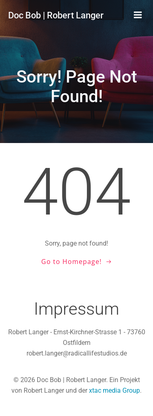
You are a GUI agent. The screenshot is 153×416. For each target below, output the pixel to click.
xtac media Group (114, 390)
